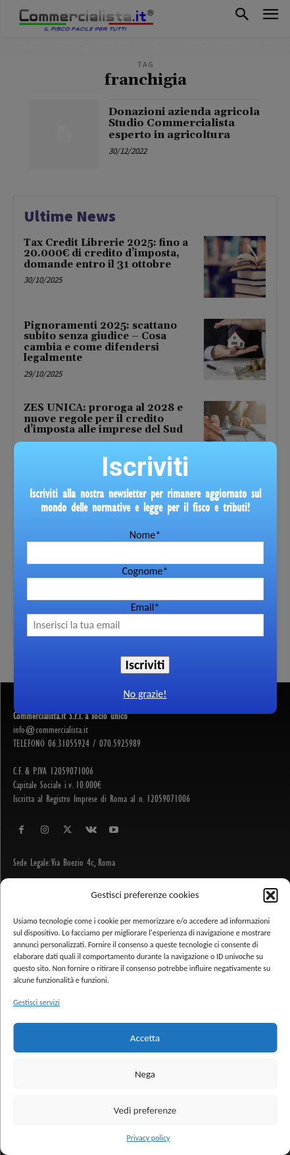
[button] (270, 895)
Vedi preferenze (145, 1110)
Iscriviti (145, 664)
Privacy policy (148, 1138)
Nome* (145, 535)
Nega (145, 1074)
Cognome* (145, 571)
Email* (145, 607)
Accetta (145, 1038)
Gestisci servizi (36, 1002)
